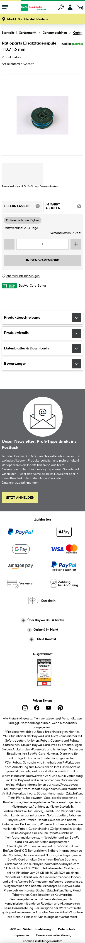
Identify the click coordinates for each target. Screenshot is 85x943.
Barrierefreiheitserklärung (53, 934)
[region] (42, 115)
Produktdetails (11, 57)
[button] (27, 19)
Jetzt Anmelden (20, 497)
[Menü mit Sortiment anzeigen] (5, 7)
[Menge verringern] (9, 244)
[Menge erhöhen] (75, 244)
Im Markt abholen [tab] (64, 207)
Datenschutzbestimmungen (20, 482)
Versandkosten (72, 718)
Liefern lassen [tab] (23, 207)
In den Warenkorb (42, 260)
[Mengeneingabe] (42, 244)
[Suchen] (61, 7)
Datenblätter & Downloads (42, 348)
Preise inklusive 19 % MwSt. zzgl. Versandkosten (30, 186)
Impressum (21, 934)
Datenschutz (66, 928)
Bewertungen (42, 363)
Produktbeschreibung (42, 317)
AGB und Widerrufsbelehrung (30, 928)
